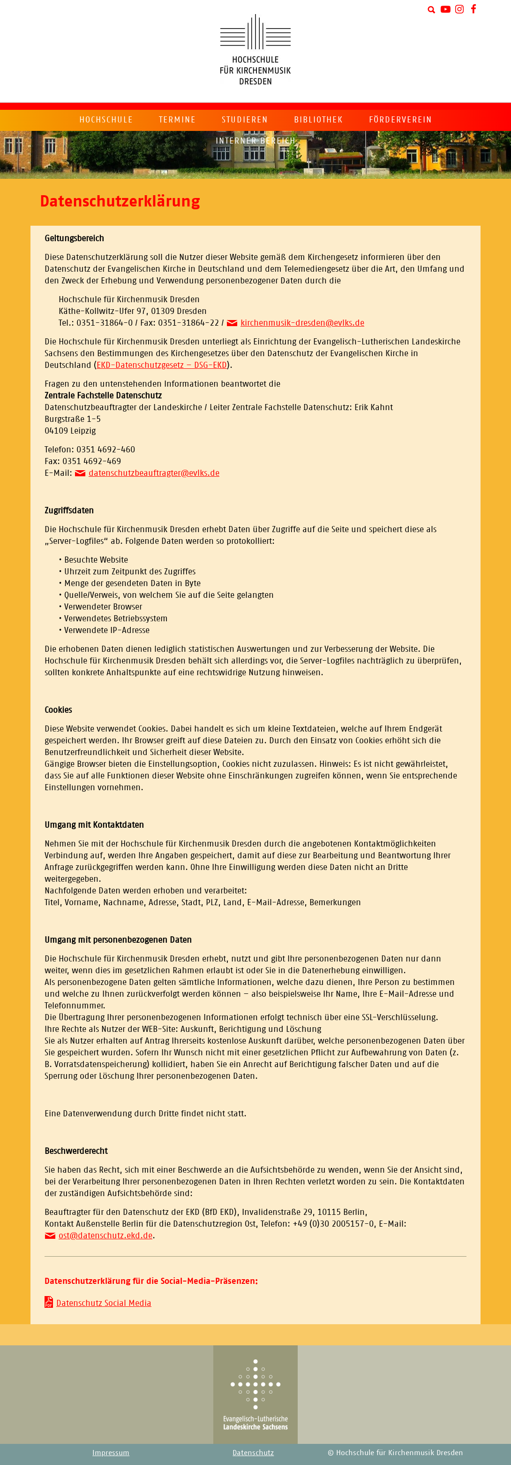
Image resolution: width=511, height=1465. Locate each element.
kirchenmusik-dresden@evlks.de (302, 323)
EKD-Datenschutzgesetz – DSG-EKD (162, 365)
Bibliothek (318, 119)
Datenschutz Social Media (103, 1303)
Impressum (110, 1452)
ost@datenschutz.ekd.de (105, 1235)
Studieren (245, 119)
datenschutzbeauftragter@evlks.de (154, 473)
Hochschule (106, 119)
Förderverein (400, 119)
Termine (177, 119)
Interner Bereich (256, 140)
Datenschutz (253, 1452)
